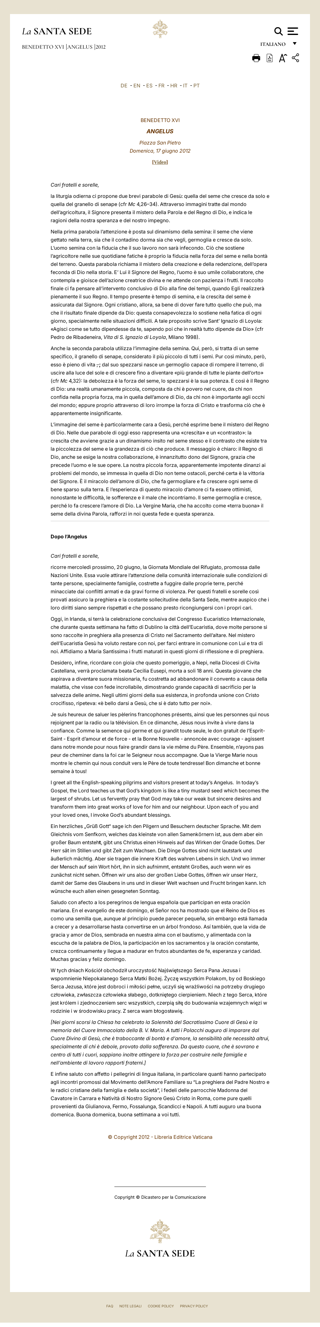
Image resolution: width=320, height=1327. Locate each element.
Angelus (80, 46)
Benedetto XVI (43, 46)
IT (185, 85)
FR (161, 85)
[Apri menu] (292, 31)
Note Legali (130, 1306)
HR (173, 85)
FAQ (109, 1306)
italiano (274, 46)
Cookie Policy (161, 1306)
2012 (101, 46)
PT (196, 85)
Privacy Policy (194, 1306)
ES (149, 85)
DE (124, 85)
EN (136, 85)
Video (160, 162)
